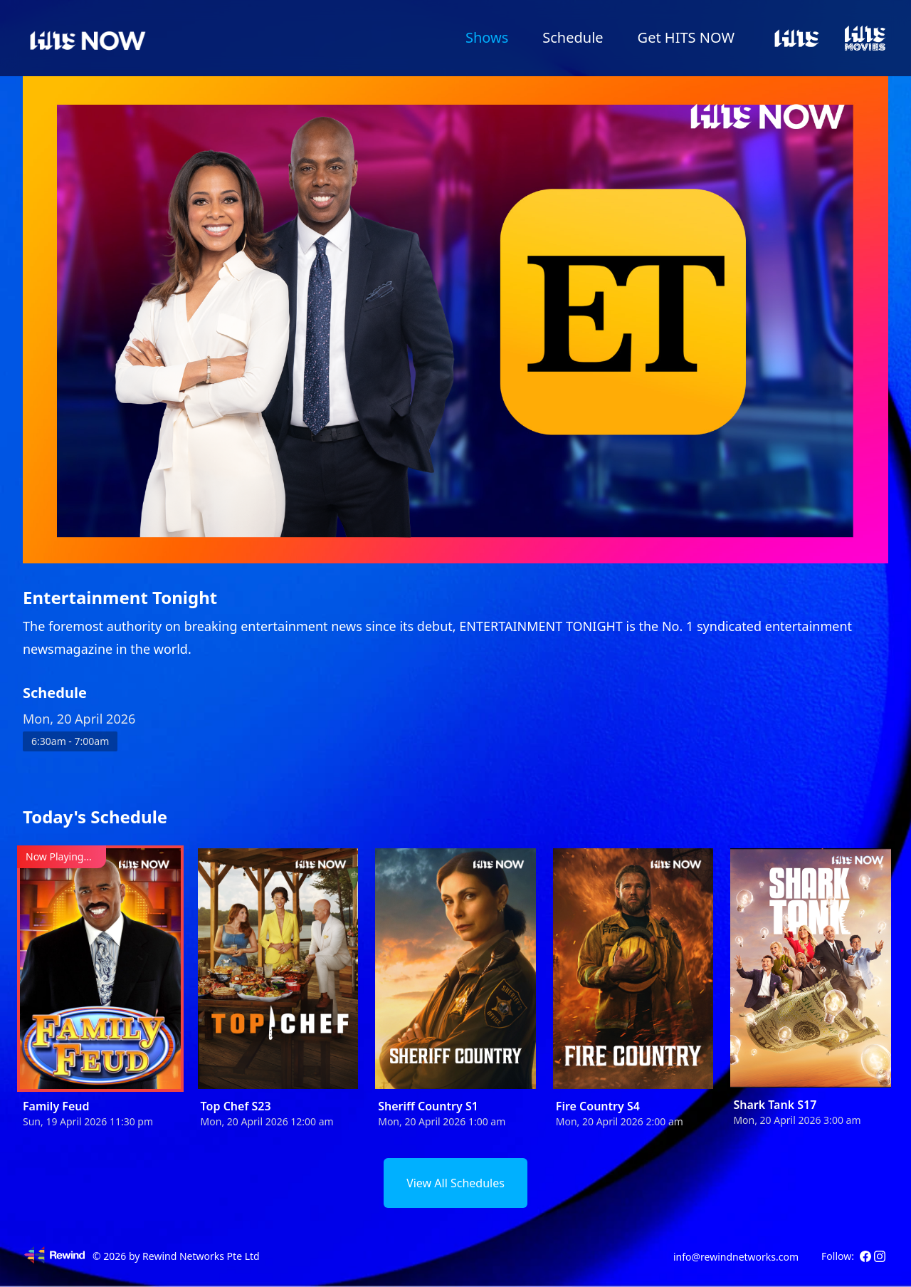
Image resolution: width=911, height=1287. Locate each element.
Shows (486, 37)
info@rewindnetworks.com (736, 1256)
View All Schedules (455, 1183)
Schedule (572, 37)
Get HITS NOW (686, 37)
